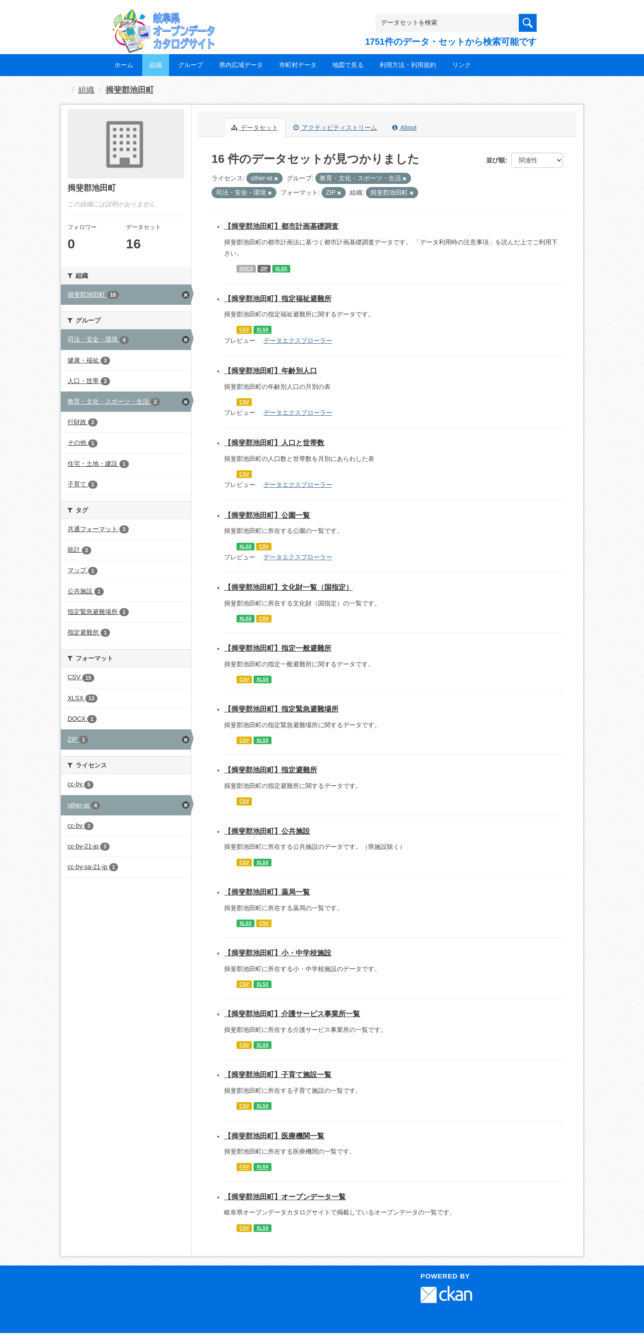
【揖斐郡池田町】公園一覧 (267, 515)
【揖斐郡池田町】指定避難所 (270, 770)
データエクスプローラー (297, 340)
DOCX (246, 268)
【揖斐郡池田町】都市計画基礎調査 (281, 226)
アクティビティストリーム (335, 127)
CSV (244, 329)
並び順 (495, 160)
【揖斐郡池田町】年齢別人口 (270, 371)
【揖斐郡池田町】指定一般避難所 (277, 648)
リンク (461, 64)
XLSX (281, 268)
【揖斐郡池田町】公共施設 (267, 831)
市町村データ (298, 64)
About (404, 127)
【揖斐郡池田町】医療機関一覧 (274, 1136)
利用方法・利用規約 (408, 64)
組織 (155, 64)
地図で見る (348, 64)
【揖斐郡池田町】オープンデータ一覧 (285, 1197)
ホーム (123, 64)
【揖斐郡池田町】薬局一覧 (267, 892)
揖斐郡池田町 (130, 89)
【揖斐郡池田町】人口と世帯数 (274, 443)
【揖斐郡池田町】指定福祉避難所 (277, 298)
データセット (254, 127)
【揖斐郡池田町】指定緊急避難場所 (281, 709)
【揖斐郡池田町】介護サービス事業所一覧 (292, 1014)
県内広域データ (241, 64)
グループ (190, 64)
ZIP (263, 268)
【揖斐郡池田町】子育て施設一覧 (277, 1074)
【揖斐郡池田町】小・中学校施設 (277, 953)
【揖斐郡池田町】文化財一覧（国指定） (288, 587)
